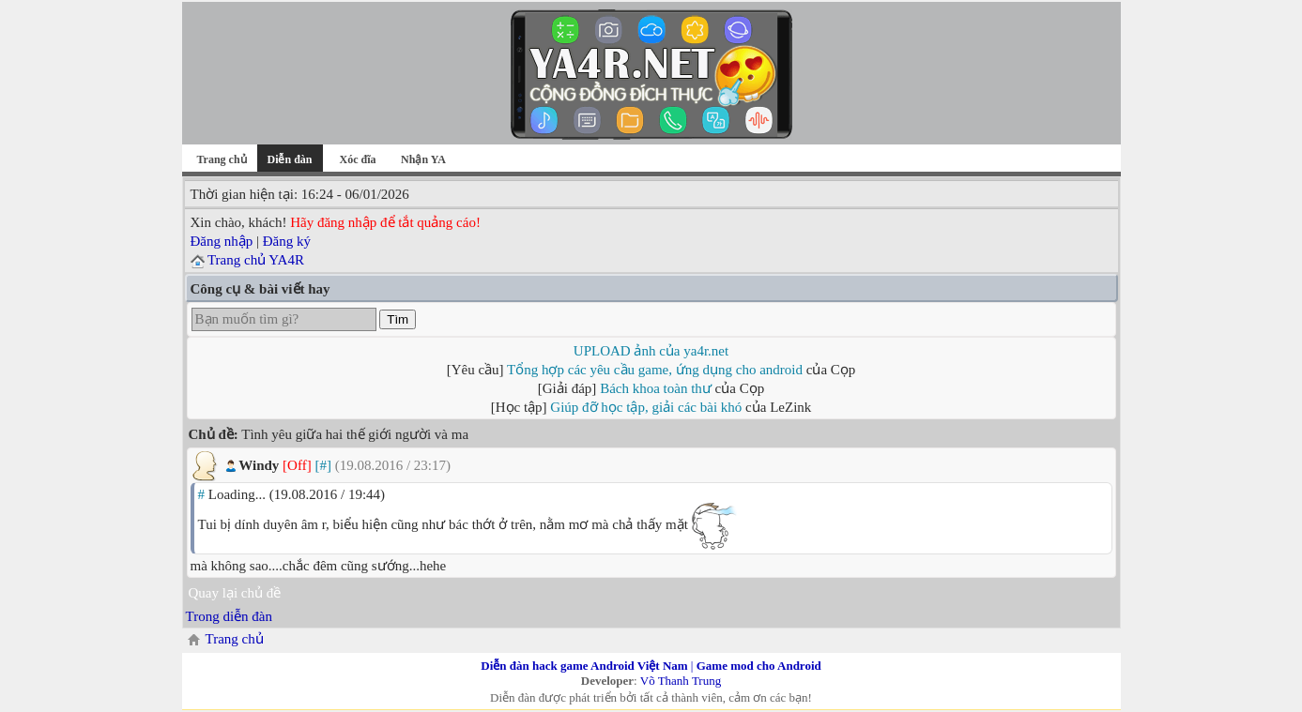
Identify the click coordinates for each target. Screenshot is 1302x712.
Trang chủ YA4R (255, 259)
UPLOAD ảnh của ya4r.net (651, 350)
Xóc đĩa (358, 159)
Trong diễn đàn (229, 616)
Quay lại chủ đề (235, 592)
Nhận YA (423, 159)
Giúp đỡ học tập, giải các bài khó (646, 407)
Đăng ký (287, 241)
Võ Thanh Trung (680, 681)
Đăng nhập (222, 241)
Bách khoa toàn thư (656, 388)
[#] (322, 465)
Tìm (397, 319)
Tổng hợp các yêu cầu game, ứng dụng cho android (655, 369)
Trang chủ (221, 159)
